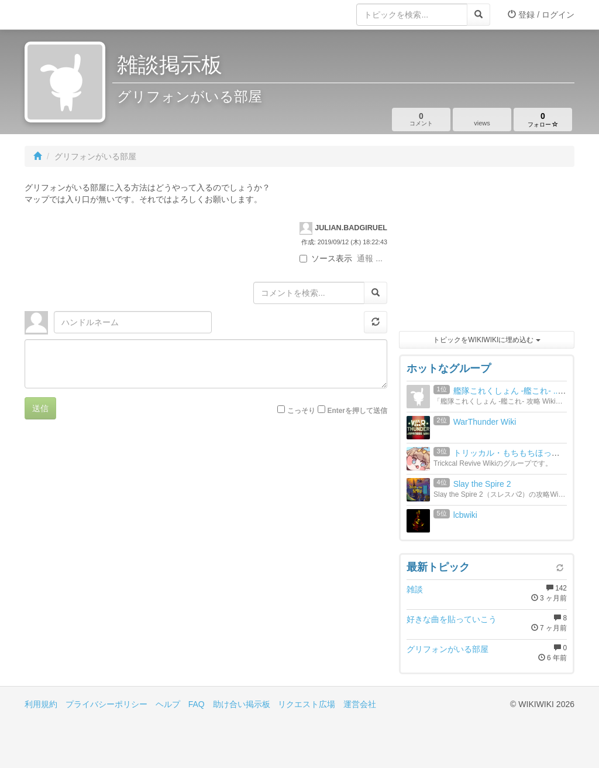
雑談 (415, 589)
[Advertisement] (486, 252)
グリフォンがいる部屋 (447, 649)
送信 (40, 408)
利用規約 (41, 704)
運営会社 (359, 704)
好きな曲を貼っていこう (452, 619)
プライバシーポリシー (106, 704)
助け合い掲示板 (241, 704)
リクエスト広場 (306, 704)
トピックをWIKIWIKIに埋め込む (486, 340)
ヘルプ (168, 704)
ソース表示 (326, 258)
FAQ (196, 704)
